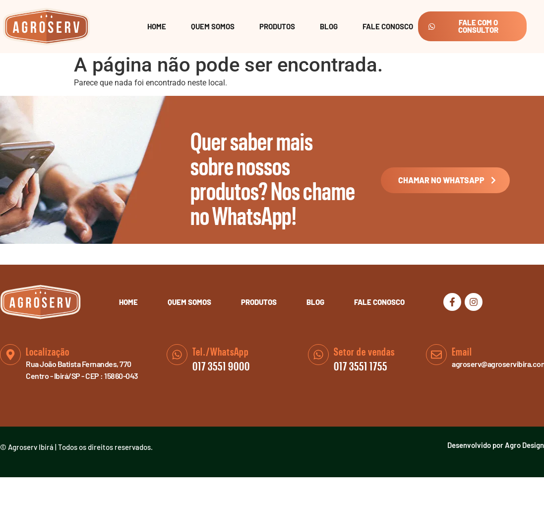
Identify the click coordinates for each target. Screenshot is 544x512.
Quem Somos (213, 26)
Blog (329, 26)
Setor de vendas (364, 352)
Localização (47, 352)
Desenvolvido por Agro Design (495, 444)
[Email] (436, 354)
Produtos (277, 26)
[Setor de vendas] (318, 354)
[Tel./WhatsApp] (177, 354)
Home (156, 26)
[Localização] (10, 354)
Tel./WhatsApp (220, 352)
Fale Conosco (388, 26)
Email (462, 352)
